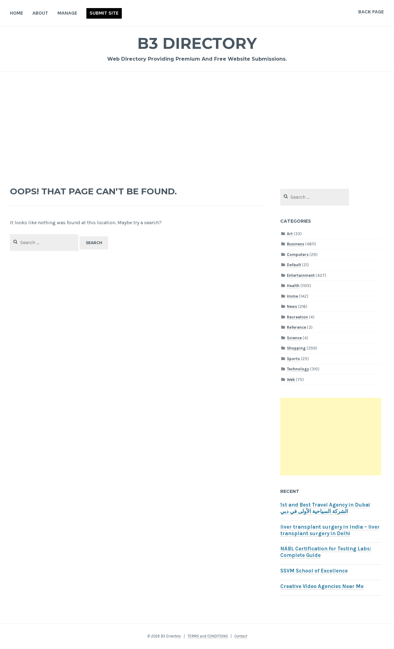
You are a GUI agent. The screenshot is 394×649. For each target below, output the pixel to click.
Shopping (296, 348)
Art (290, 233)
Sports (293, 358)
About (40, 13)
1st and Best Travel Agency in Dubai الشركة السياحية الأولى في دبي (325, 508)
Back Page (371, 12)
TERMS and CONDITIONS (207, 636)
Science (294, 338)
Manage (67, 13)
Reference (296, 327)
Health (293, 285)
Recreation (297, 317)
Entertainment (301, 275)
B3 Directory (197, 43)
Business (295, 244)
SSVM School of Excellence (314, 571)
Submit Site (104, 13)
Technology (298, 369)
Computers (298, 254)
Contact (240, 636)
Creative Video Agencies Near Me (322, 586)
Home (16, 13)
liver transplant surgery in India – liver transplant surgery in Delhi (330, 530)
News (292, 306)
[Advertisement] (197, 126)
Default (294, 264)
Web (291, 379)
